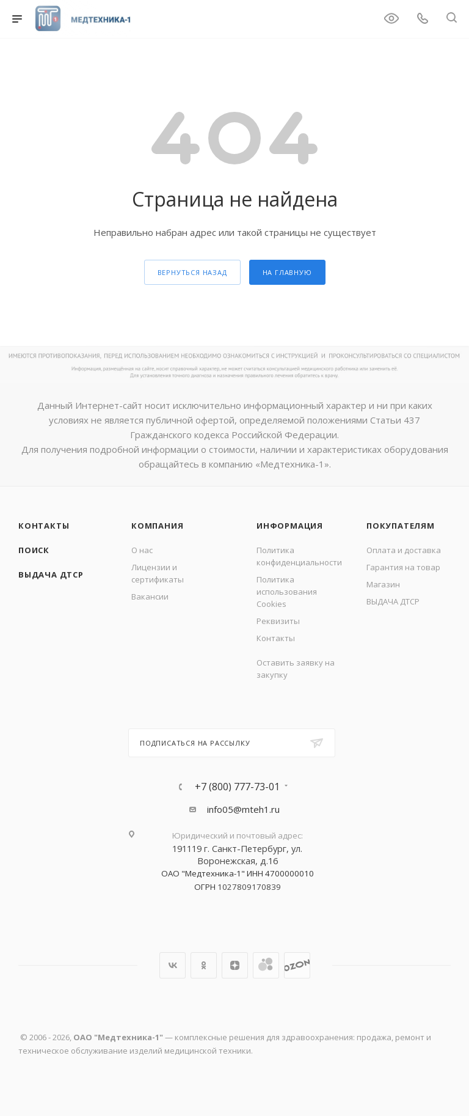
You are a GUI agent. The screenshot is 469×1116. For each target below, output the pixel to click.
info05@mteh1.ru (243, 809)
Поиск (33, 550)
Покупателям (400, 525)
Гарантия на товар (403, 567)
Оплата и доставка (403, 550)
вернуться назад (192, 272)
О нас (142, 550)
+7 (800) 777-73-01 (237, 786)
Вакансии (150, 596)
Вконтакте (172, 965)
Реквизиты (278, 620)
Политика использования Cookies (286, 591)
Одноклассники (204, 965)
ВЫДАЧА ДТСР (51, 574)
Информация (289, 525)
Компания (157, 525)
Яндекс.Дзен (235, 965)
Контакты (43, 525)
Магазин (383, 584)
